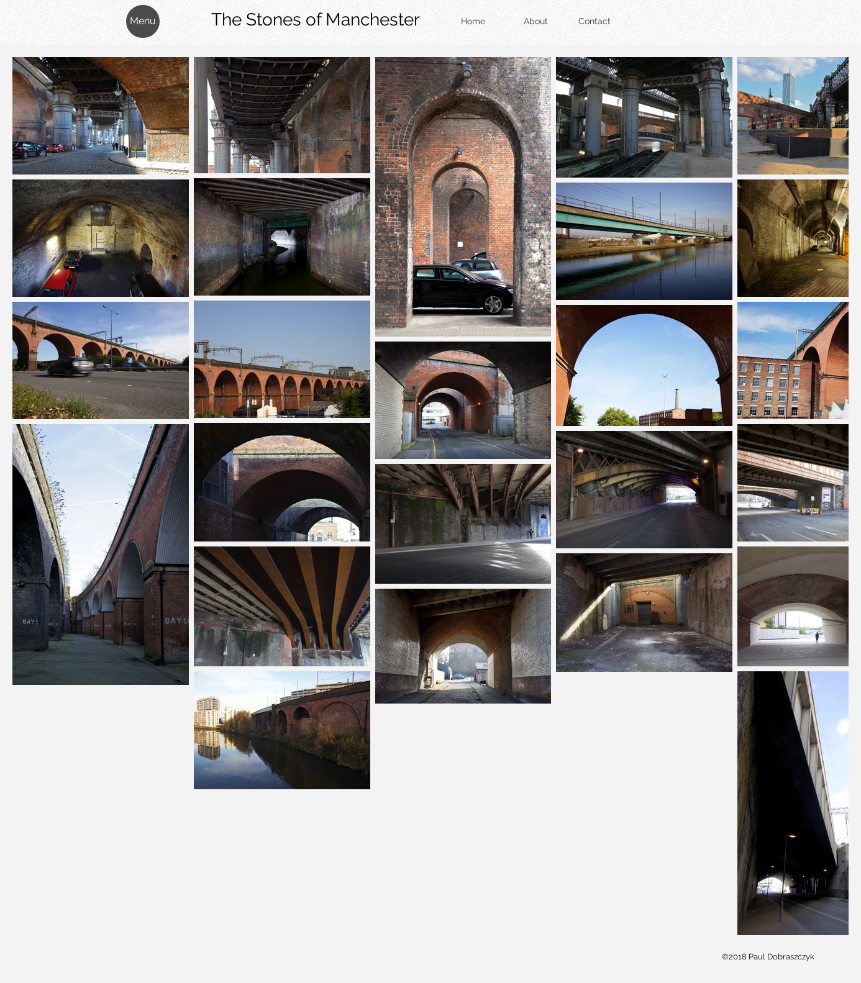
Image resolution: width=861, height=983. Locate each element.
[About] (535, 21)
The (268, 19)
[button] (143, 21)
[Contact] (594, 21)
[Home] (472, 21)
